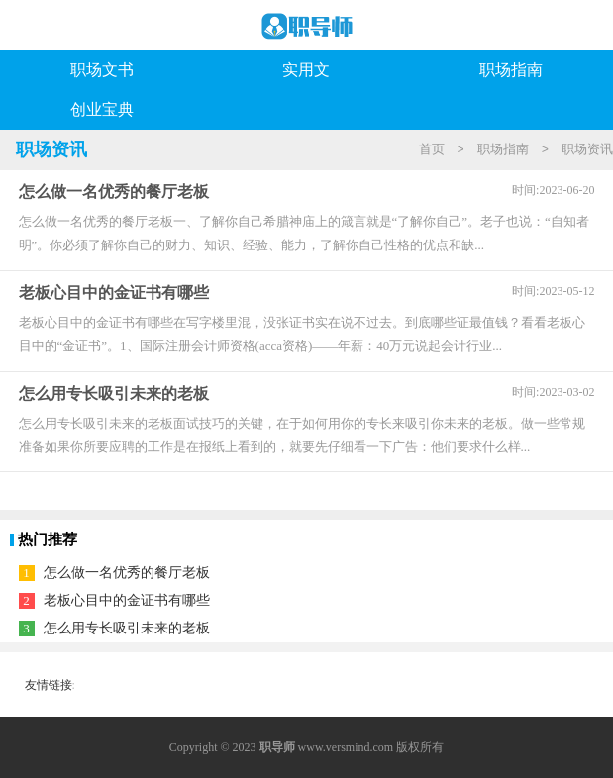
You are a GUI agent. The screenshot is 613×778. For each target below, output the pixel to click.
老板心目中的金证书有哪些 (127, 600)
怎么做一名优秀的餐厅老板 (127, 572)
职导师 (277, 747)
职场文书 (102, 69)
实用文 (306, 69)
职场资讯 (587, 149)
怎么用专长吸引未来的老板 (127, 628)
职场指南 (511, 69)
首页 (432, 149)
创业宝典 (102, 109)
